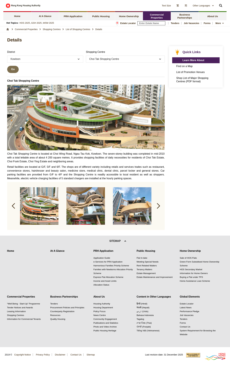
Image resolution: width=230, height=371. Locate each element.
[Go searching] (13, 69)
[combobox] (203, 6)
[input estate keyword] (151, 23)
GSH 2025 (36, 23)
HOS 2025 (24, 23)
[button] (137, 6)
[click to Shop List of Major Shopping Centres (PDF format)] (196, 79)
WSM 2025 (48, 23)
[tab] (17, 15)
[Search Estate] (163, 23)
